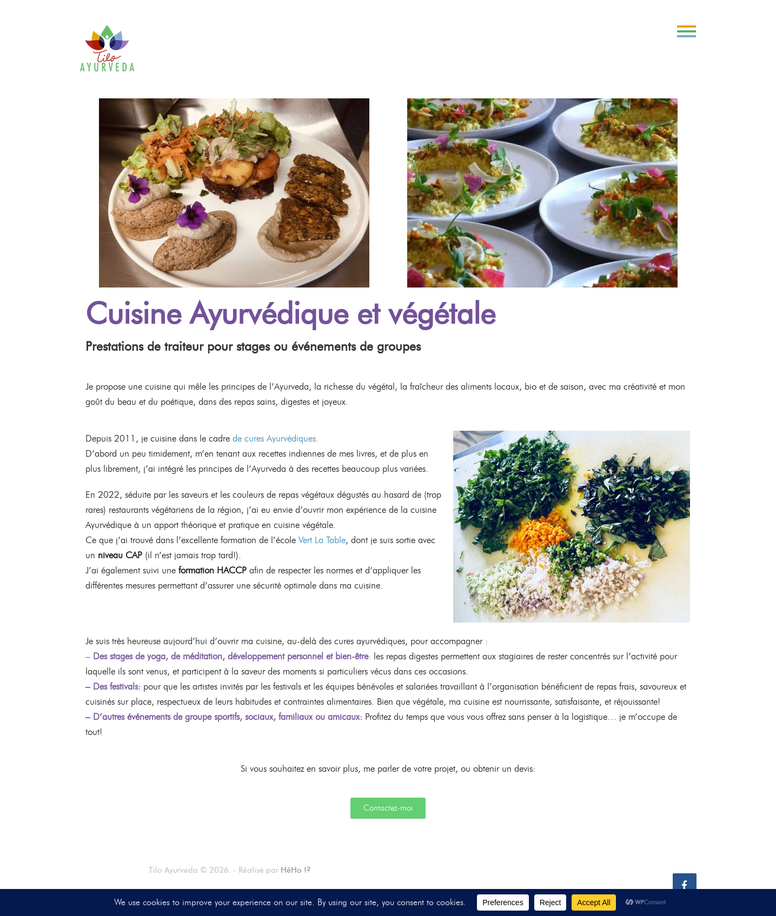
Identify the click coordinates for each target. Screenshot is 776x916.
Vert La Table (322, 539)
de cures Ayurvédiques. (276, 438)
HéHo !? (296, 870)
